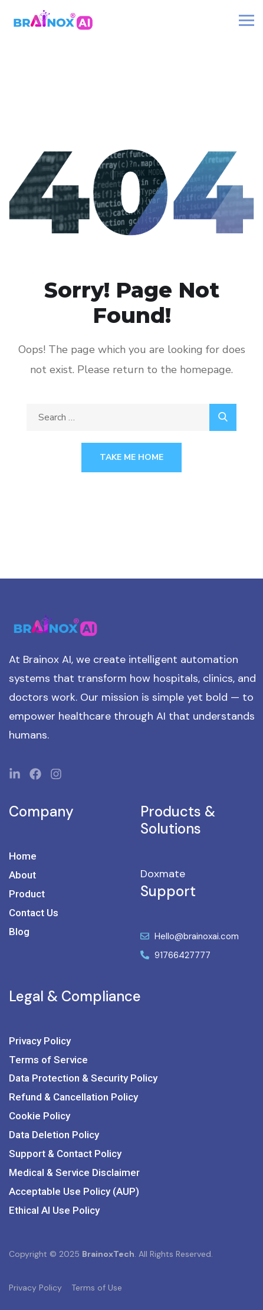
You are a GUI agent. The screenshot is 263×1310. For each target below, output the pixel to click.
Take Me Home (131, 457)
